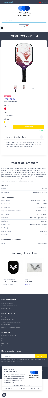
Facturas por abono (7, 341)
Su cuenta (5, 332)
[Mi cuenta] (8, 2)
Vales (3, 346)
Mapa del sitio (6, 308)
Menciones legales (7, 319)
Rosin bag (28, 281)
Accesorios (28, 279)
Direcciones (5, 343)
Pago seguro (5, 325)
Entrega (4, 317)
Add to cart (29, 127)
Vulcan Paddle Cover (11, 281)
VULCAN (44, 189)
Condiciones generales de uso (11, 322)
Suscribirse (40, 356)
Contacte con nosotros (9, 306)
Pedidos (4, 338)
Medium (8, 122)
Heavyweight (10, 115)
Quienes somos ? (7, 303)
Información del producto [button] (24, 137)
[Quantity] (7, 127)
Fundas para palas (9, 279)
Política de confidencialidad (10, 327)
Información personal (8, 336)
